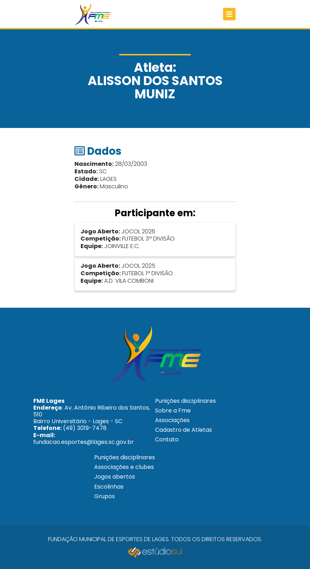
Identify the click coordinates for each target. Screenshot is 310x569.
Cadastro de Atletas (183, 429)
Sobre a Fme (173, 410)
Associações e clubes (124, 467)
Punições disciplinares (185, 400)
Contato (167, 439)
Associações (172, 420)
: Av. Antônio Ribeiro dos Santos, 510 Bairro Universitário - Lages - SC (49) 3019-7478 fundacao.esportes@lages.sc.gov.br (91, 421)
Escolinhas (108, 486)
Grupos (104, 496)
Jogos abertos (114, 476)
